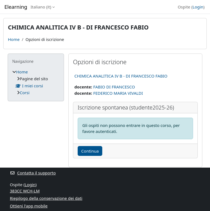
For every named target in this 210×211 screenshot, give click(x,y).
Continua (90, 151)
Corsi (25, 92)
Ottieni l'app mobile (29, 206)
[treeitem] (35, 82)
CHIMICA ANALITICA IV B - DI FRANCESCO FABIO (120, 76)
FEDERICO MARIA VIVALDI (118, 93)
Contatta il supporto (33, 173)
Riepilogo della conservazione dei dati (46, 198)
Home (14, 39)
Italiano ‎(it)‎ (41, 7)
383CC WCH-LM (25, 191)
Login (197, 7)
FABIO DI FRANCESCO (114, 87)
